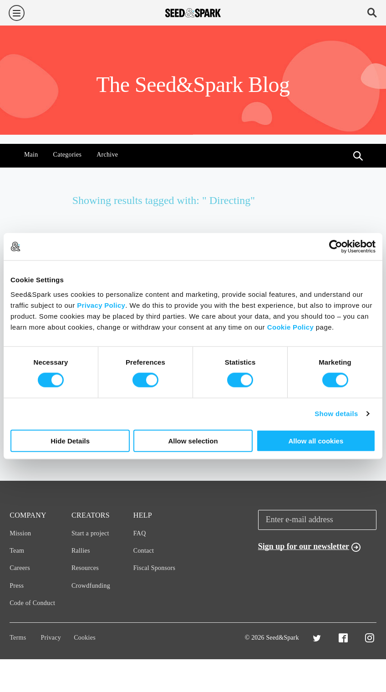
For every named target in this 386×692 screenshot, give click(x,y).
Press (17, 585)
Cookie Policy (290, 327)
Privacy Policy (101, 305)
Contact (143, 550)
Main (31, 154)
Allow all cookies (315, 440)
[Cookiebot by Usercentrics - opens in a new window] (336, 247)
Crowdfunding (90, 585)
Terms (18, 637)
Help (142, 515)
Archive (107, 154)
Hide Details (70, 440)
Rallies (80, 550)
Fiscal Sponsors (154, 568)
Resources (85, 568)
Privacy (51, 637)
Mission (20, 533)
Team (17, 550)
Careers (20, 568)
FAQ (139, 533)
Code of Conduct (32, 603)
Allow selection (193, 440)
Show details (336, 413)
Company (28, 515)
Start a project (90, 533)
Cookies (85, 637)
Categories (67, 154)
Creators (90, 515)
